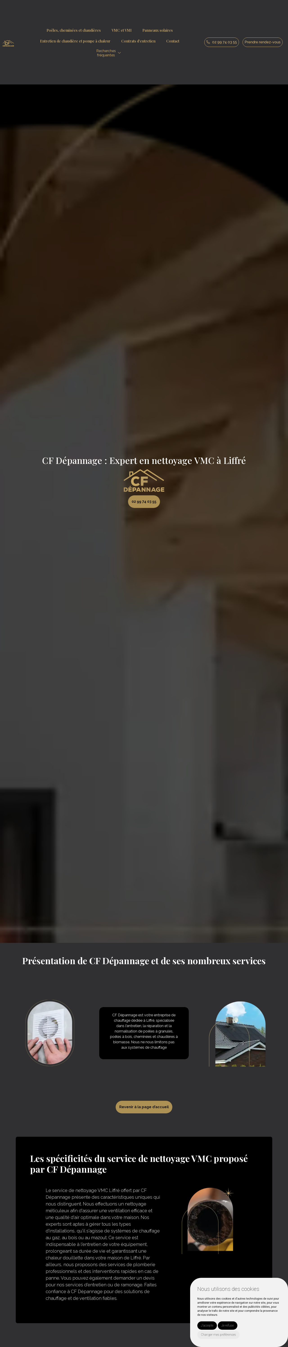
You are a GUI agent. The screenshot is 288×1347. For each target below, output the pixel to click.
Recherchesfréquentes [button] (106, 53)
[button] (119, 53)
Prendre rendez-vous (263, 42)
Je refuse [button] (227, 1325)
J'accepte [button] (207, 1325)
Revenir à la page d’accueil (144, 1107)
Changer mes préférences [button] (218, 1334)
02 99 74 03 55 (221, 42)
